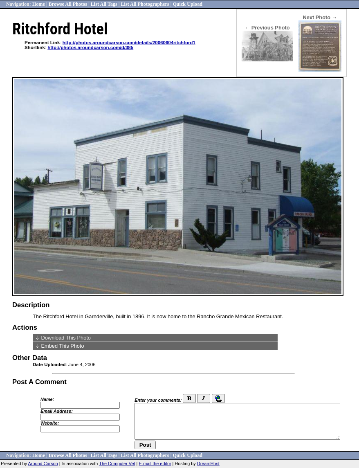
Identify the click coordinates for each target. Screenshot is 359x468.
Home (38, 4)
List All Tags (104, 4)
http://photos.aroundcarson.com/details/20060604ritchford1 (129, 42)
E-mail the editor (155, 463)
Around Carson (43, 463)
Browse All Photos (68, 4)
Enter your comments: (158, 400)
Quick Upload (187, 4)
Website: (49, 423)
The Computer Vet (117, 463)
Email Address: (56, 411)
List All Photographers (145, 4)
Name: (47, 399)
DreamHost (208, 463)
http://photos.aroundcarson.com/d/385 (90, 47)
